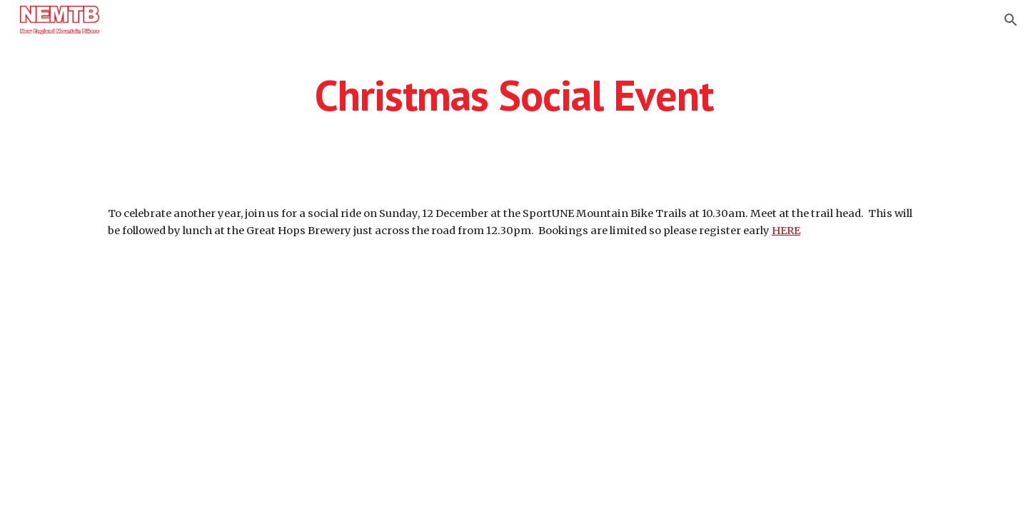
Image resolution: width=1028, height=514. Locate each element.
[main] (514, 101)
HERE (786, 230)
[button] (1011, 20)
